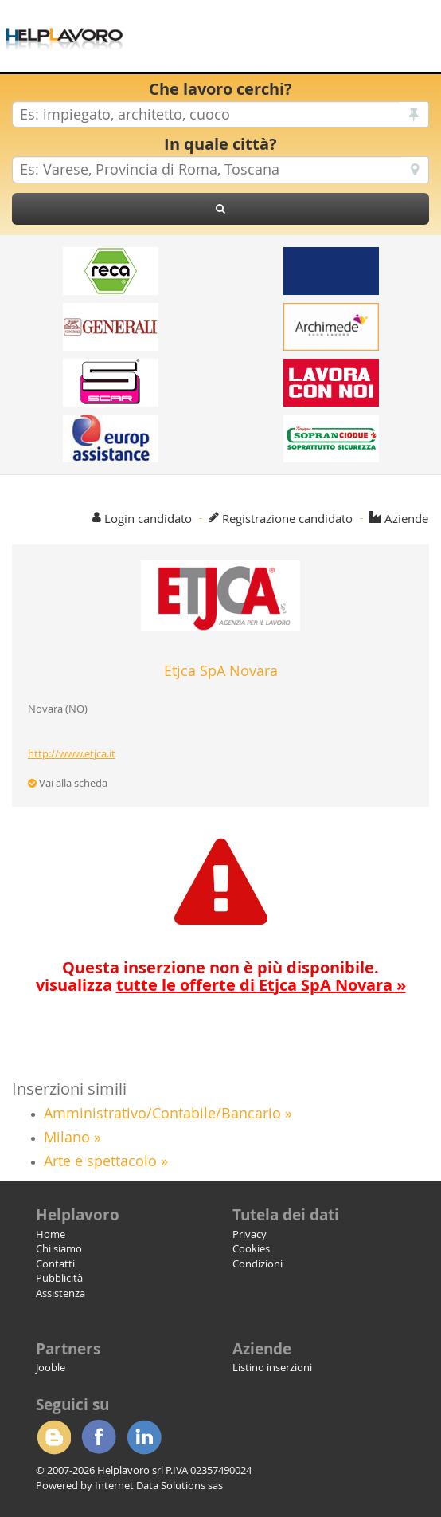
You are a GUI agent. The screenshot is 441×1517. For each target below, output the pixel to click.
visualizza (221, 985)
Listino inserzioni (272, 1367)
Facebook (98, 1437)
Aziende (406, 518)
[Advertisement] (302, 24)
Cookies (251, 1248)
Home (50, 1234)
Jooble (50, 1367)
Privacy (249, 1234)
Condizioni (257, 1263)
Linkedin (144, 1437)
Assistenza (60, 1293)
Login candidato (148, 518)
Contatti (55, 1263)
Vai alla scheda (67, 783)
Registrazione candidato (287, 518)
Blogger (53, 1437)
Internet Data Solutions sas (159, 1485)
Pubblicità (59, 1278)
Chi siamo (59, 1248)
